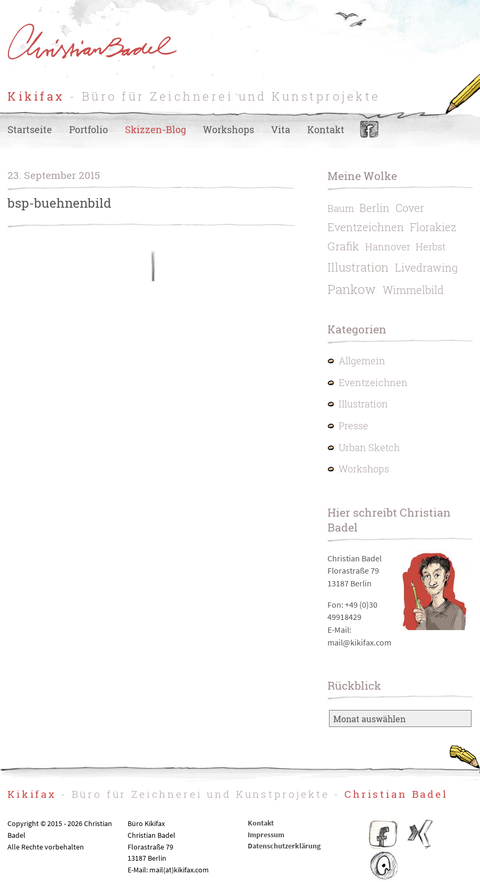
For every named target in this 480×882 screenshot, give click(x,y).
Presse (353, 426)
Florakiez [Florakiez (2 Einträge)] (433, 227)
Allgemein (362, 361)
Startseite (29, 130)
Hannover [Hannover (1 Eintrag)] (387, 247)
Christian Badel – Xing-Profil (420, 834)
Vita (280, 130)
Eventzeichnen (373, 383)
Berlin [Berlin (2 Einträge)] (374, 208)
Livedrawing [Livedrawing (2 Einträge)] (426, 267)
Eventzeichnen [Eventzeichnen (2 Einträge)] (365, 227)
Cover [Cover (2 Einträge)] (409, 208)
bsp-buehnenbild (59, 202)
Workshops (228, 130)
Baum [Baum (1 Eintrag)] (340, 208)
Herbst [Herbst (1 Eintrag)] (430, 247)
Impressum (266, 834)
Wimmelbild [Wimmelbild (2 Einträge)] (413, 290)
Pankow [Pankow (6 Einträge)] (351, 289)
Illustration (363, 404)
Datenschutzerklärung (284, 846)
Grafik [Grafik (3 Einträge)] (343, 246)
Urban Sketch (369, 448)
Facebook (369, 129)
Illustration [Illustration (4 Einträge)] (358, 267)
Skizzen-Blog (155, 130)
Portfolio (88, 130)
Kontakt (325, 130)
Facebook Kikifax (383, 834)
